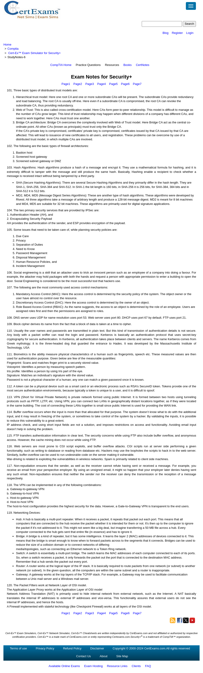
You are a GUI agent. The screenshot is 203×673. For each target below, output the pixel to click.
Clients (136, 666)
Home (7, 44)
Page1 (65, 84)
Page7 (137, 84)
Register (177, 33)
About (103, 656)
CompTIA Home (60, 65)
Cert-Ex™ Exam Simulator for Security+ (34, 53)
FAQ (148, 666)
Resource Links (117, 666)
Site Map (122, 656)
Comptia (13, 48)
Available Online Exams (64, 666)
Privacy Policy (45, 648)
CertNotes (142, 65)
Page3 (89, 84)
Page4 (101, 84)
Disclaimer (97, 648)
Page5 (113, 84)
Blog (165, 33)
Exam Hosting (93, 666)
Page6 (125, 84)
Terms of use (18, 648)
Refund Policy (72, 648)
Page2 (77, 84)
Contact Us (83, 656)
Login (189, 33)
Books (127, 65)
